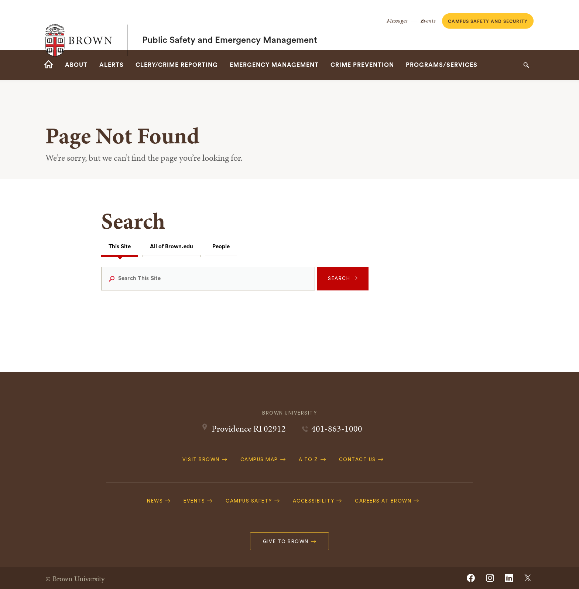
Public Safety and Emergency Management (229, 25)
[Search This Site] (208, 278)
